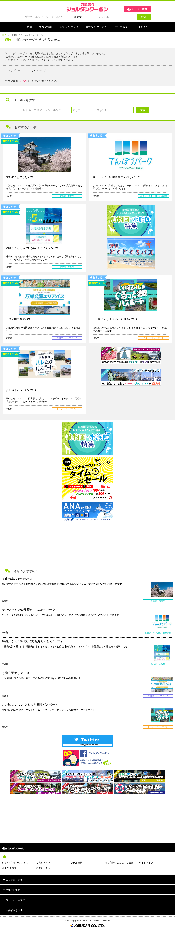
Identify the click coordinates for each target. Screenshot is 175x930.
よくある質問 (9, 868)
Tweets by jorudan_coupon (87, 745)
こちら (23, 80)
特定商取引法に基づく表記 (119, 862)
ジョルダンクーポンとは (15, 862)
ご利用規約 (76, 862)
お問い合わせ (43, 868)
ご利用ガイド (43, 862)
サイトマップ (146, 862)
